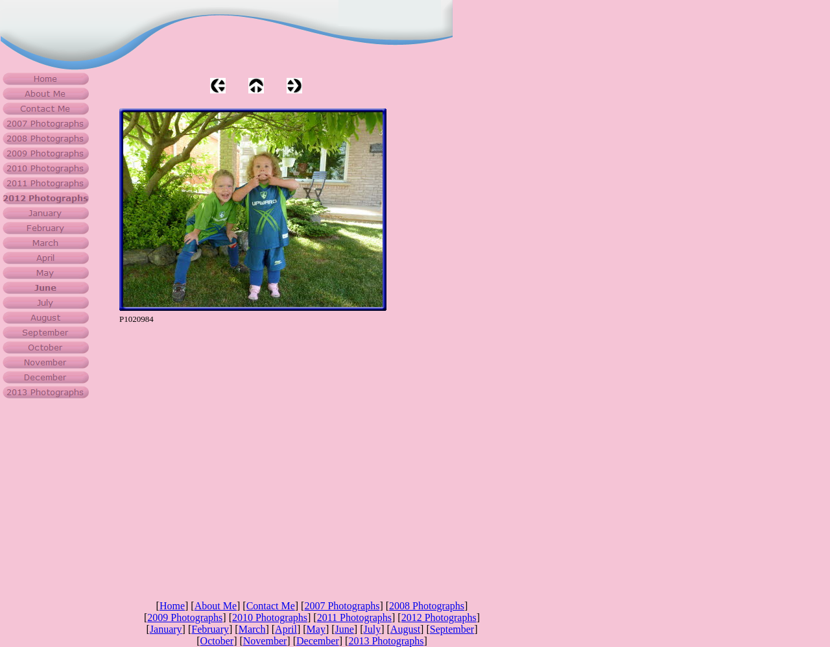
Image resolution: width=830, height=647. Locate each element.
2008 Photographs (426, 605)
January (166, 629)
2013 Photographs (385, 640)
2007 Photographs (341, 605)
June (344, 629)
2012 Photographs (439, 617)
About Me (216, 605)
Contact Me (270, 605)
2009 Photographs (184, 617)
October (217, 640)
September (452, 629)
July (372, 629)
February (210, 629)
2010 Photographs (269, 617)
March (252, 629)
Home (172, 605)
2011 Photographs (354, 617)
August (405, 629)
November (265, 640)
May (316, 629)
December (317, 640)
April (286, 629)
